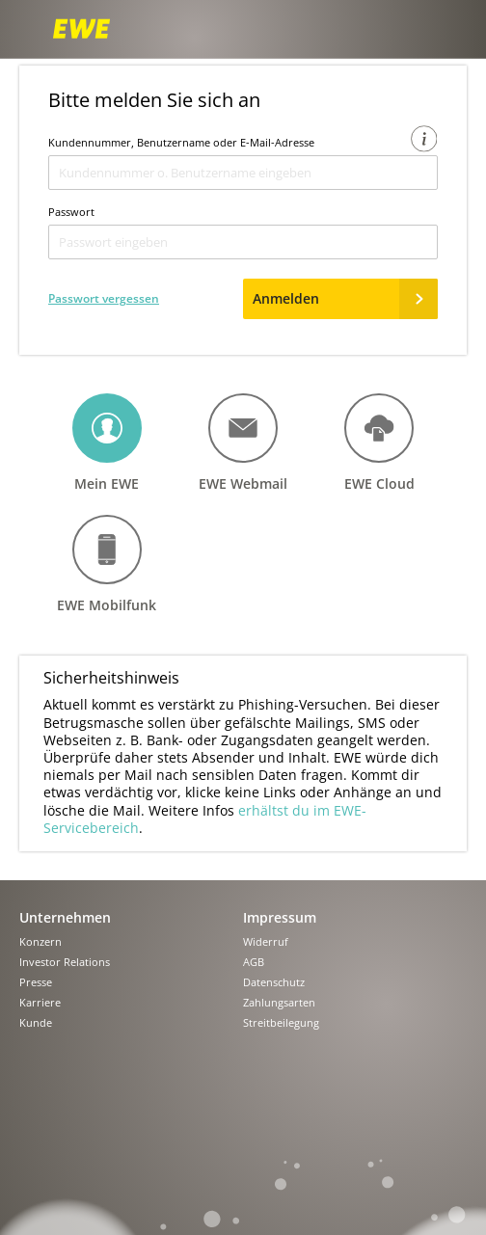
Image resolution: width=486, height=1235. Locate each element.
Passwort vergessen (103, 298)
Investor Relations (64, 962)
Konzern (40, 942)
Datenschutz (274, 983)
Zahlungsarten (279, 1003)
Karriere (40, 1003)
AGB (253, 962)
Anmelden (345, 299)
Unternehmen (65, 917)
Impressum (279, 917)
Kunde (35, 1023)
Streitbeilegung (281, 1023)
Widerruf (265, 942)
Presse (35, 983)
